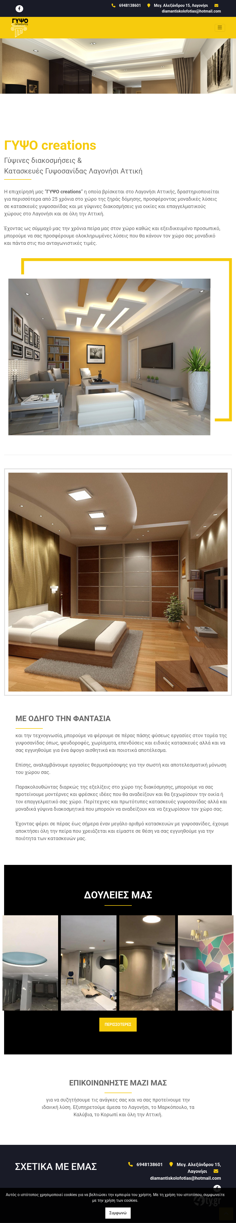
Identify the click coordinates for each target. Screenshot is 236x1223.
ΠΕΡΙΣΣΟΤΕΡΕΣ (118, 1025)
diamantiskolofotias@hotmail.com (191, 11)
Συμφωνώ (118, 1213)
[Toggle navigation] (220, 28)
